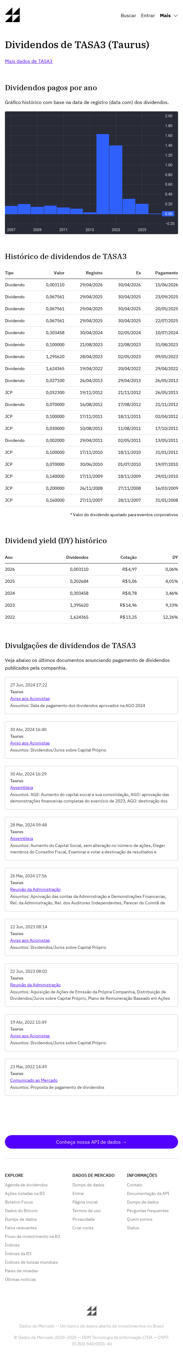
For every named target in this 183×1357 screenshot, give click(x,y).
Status (133, 1228)
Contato (134, 1185)
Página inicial (85, 1202)
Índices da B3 (18, 1253)
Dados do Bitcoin (21, 1210)
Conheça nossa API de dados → (91, 1142)
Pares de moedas (21, 1271)
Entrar (148, 15)
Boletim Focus (19, 1202)
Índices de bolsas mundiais (31, 1262)
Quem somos (139, 1219)
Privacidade (83, 1219)
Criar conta (82, 1228)
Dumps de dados (21, 1219)
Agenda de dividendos (26, 1185)
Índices (12, 1245)
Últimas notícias (20, 1279)
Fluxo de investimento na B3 (32, 1236)
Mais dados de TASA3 (29, 61)
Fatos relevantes (21, 1228)
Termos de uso (86, 1210)
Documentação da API (148, 1193)
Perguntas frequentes (148, 1210)
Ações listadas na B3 (25, 1193)
